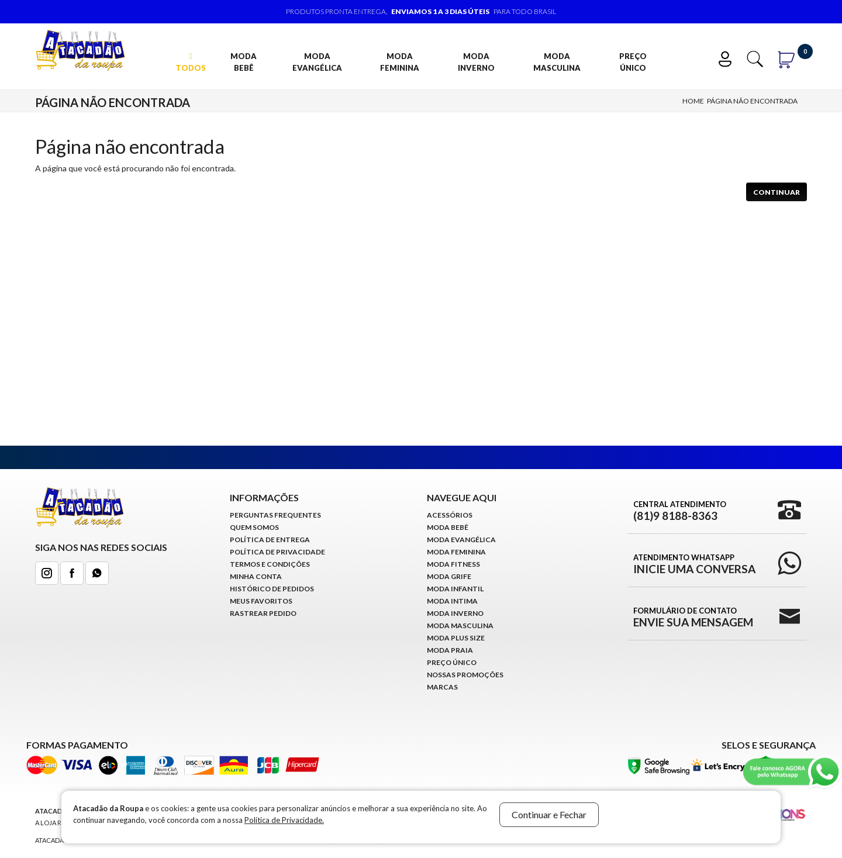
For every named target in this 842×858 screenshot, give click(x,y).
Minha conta (256, 576)
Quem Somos (254, 527)
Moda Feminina (399, 62)
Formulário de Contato (693, 617)
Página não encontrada (752, 101)
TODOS (190, 63)
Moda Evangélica (317, 62)
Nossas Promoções (465, 674)
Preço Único (633, 62)
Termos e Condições (270, 564)
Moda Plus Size (456, 637)
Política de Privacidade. (284, 820)
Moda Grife (449, 576)
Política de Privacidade (277, 551)
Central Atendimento (679, 510)
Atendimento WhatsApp (694, 564)
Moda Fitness (453, 564)
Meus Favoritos (261, 601)
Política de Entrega (270, 539)
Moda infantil (455, 588)
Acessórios (449, 515)
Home (693, 101)
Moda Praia (450, 650)
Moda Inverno (476, 62)
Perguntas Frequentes (275, 515)
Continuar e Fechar (549, 814)
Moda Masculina (557, 62)
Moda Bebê (243, 62)
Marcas (442, 687)
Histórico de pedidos (272, 588)
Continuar (776, 192)
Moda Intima (452, 601)
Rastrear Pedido (263, 613)
